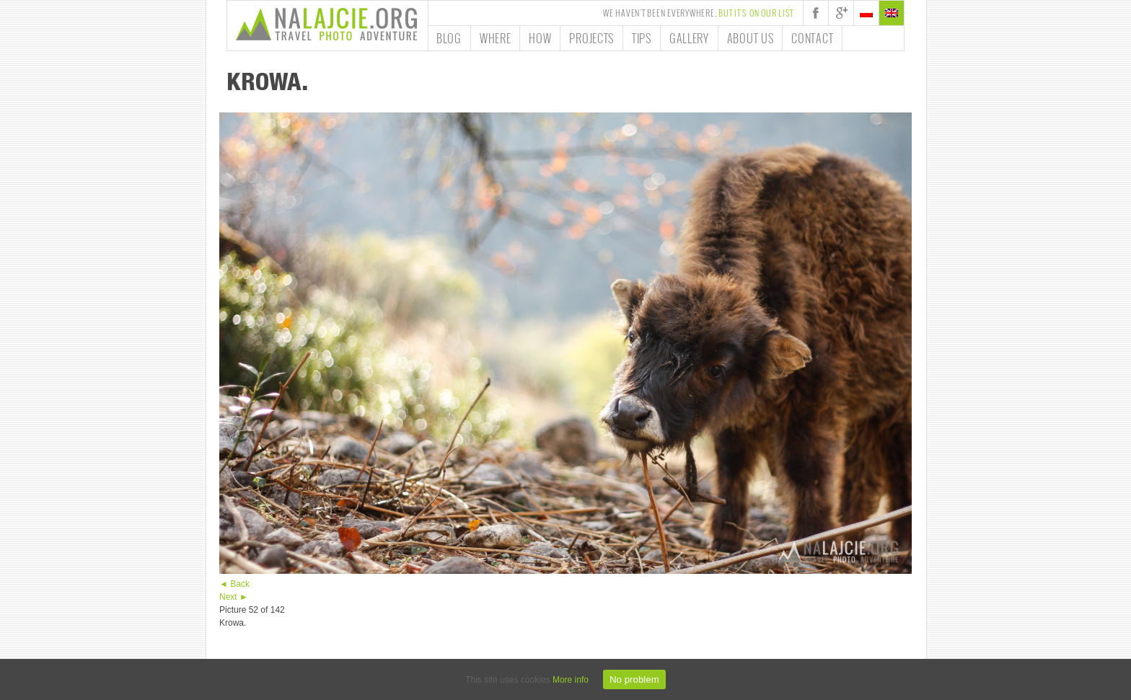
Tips (641, 38)
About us (750, 38)
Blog (449, 38)
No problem (634, 679)
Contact (812, 38)
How (540, 38)
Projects (591, 38)
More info (571, 680)
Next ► (233, 597)
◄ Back (234, 584)
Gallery (689, 38)
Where (495, 38)
